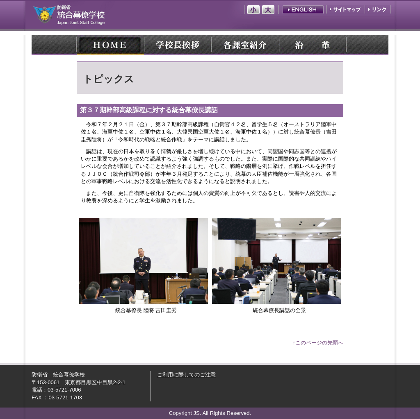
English (303, 9)
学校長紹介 (177, 45)
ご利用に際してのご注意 (186, 374)
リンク (377, 9)
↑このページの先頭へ (317, 343)
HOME (110, 45)
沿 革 (312, 45)
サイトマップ (346, 9)
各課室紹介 (244, 45)
